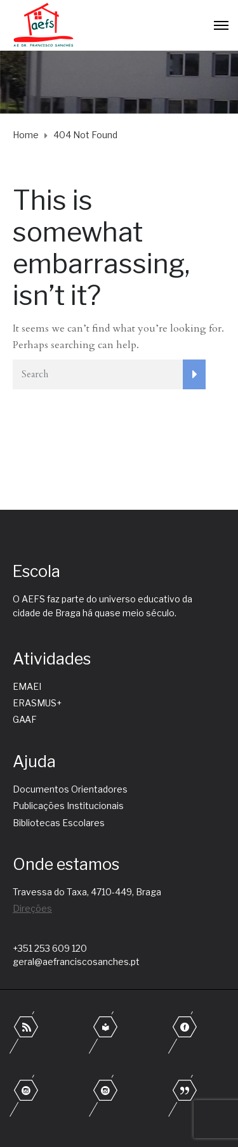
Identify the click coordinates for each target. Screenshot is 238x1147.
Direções (32, 908)
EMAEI (27, 686)
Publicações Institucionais (68, 805)
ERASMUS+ (37, 702)
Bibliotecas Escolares (59, 822)
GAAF (25, 719)
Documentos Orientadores (70, 789)
